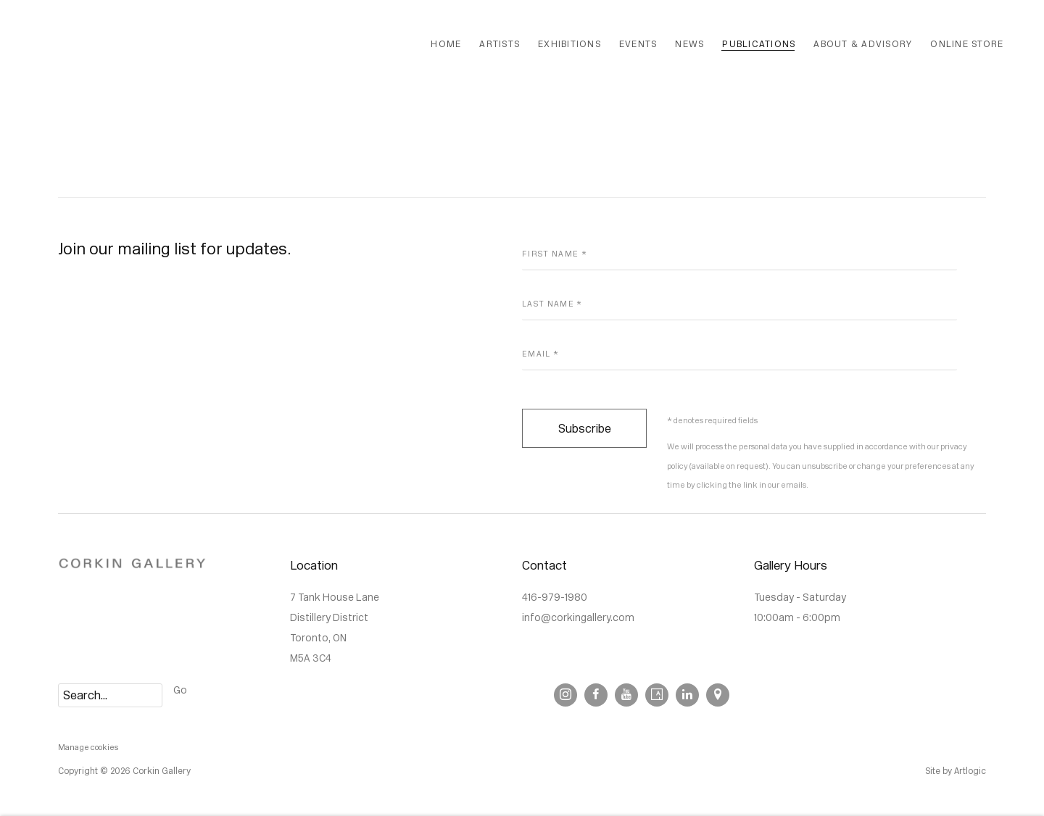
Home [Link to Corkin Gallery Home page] (446, 43)
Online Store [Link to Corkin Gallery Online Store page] (966, 43)
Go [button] (180, 690)
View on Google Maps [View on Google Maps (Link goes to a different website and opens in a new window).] (717, 695)
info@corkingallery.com (578, 618)
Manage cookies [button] (88, 747)
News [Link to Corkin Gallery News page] (689, 43)
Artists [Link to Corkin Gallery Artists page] (499, 43)
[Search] (110, 695)
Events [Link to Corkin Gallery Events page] (638, 43)
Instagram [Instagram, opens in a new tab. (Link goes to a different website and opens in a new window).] (565, 695)
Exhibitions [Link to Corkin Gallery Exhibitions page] (569, 43)
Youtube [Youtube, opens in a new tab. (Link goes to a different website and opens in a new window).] (626, 695)
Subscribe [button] (584, 429)
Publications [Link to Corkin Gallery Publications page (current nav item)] (758, 43)
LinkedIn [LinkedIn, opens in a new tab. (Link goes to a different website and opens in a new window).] (687, 695)
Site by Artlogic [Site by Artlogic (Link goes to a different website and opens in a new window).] (955, 771)
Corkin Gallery (210, 44)
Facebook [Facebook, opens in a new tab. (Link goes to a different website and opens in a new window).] (596, 695)
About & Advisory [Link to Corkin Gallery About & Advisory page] (862, 43)
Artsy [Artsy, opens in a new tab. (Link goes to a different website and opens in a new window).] (656, 695)
